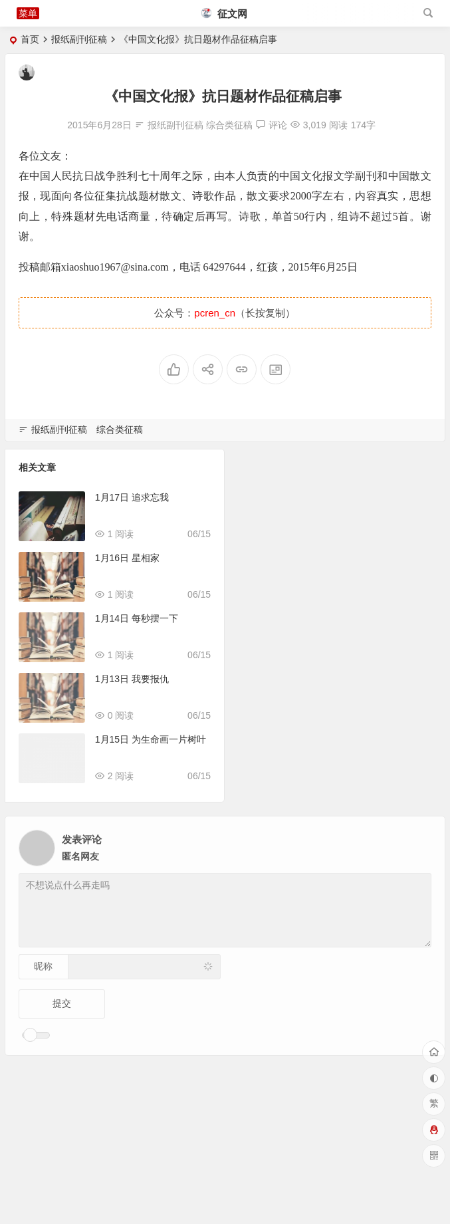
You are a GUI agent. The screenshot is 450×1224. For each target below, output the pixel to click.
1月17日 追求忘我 (132, 497)
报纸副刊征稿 (79, 39)
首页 (30, 39)
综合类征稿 (229, 125)
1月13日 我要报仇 (132, 678)
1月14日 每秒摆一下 (136, 618)
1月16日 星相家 (127, 557)
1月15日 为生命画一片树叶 (150, 739)
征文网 (224, 13)
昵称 (43, 966)
